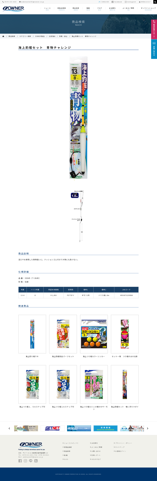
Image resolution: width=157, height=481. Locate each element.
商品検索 (12, 36)
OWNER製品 (40, 36)
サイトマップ (119, 447)
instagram (130, 2)
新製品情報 (68, 447)
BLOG (66, 459)
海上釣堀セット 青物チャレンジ (84, 36)
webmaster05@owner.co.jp (31, 2)
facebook (117, 2)
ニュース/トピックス (71, 443)
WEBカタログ (145, 2)
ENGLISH (105, 2)
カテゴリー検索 (25, 36)
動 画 (66, 455)
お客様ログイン (120, 451)
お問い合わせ (96, 451)
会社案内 (95, 443)
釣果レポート (96, 455)
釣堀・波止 (63, 36)
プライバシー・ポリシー (123, 443)
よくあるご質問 (97, 447)
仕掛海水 (52, 36)
